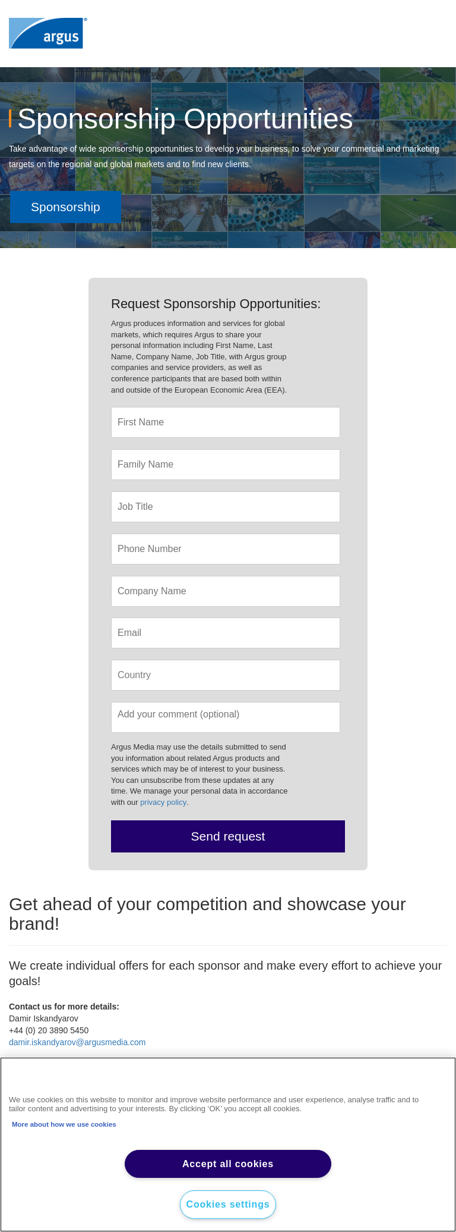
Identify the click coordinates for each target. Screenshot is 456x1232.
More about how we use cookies (64, 1124)
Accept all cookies (228, 1164)
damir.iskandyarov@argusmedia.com (77, 1042)
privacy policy (163, 802)
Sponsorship (65, 207)
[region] (228, 1144)
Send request (228, 836)
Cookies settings (228, 1204)
